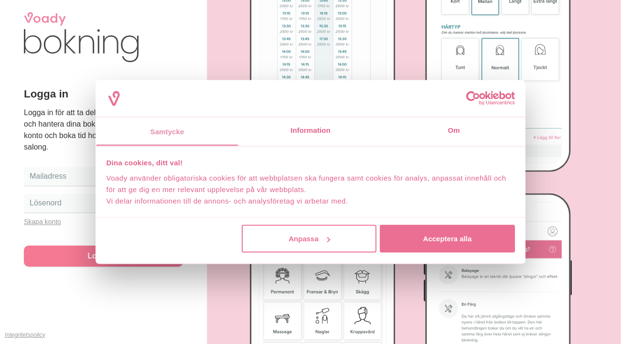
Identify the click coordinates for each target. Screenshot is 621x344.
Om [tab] (454, 130)
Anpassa (309, 239)
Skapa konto (42, 222)
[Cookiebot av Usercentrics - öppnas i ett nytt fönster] (473, 98)
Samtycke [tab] (167, 131)
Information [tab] (310, 130)
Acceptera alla (447, 239)
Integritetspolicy (25, 335)
